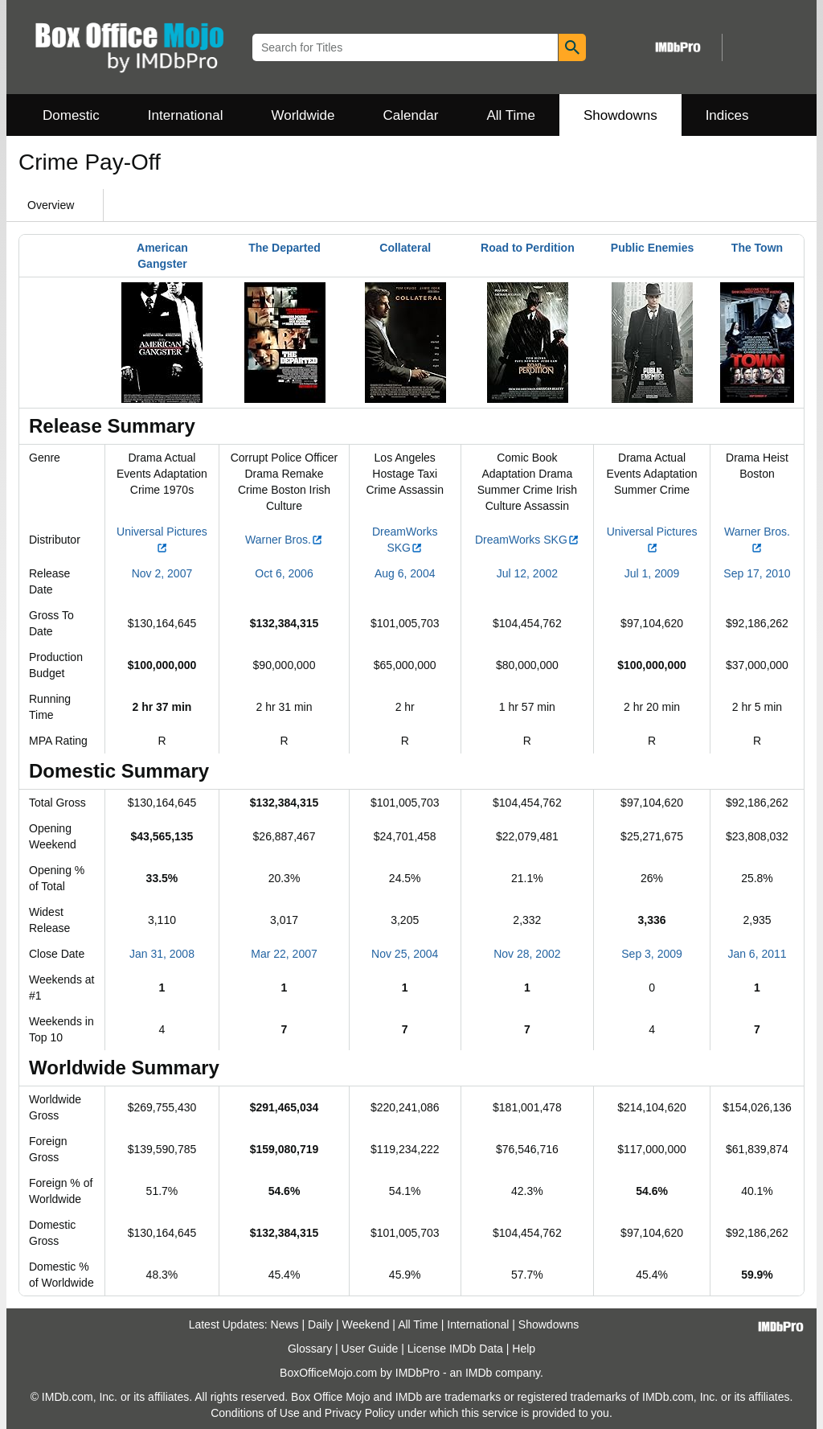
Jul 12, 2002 (527, 573)
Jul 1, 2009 (652, 573)
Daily (320, 1324)
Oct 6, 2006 (284, 573)
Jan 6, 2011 (756, 953)
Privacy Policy (360, 1412)
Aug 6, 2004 (405, 573)
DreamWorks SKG (527, 539)
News (285, 1324)
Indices (727, 115)
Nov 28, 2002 (526, 953)
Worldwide (302, 115)
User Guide (370, 1348)
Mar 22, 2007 (284, 953)
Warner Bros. (284, 539)
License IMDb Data (455, 1348)
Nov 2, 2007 (162, 573)
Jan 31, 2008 (161, 953)
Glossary (310, 1348)
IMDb (478, 1372)
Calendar (411, 115)
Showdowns (620, 115)
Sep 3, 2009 (651, 953)
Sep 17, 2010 (756, 573)
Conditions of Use (255, 1412)
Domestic (71, 115)
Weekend (366, 1324)
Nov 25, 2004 (404, 953)
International (185, 115)
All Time (511, 115)
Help (523, 1348)
